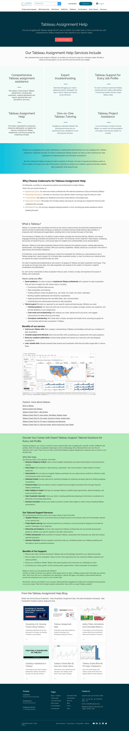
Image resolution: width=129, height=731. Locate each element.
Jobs (68, 708)
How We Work (72, 3)
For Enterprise (55, 708)
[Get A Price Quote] (64, 40)
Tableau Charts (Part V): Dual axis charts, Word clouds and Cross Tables (48, 425)
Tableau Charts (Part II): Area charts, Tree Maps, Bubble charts (45, 415)
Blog (68, 703)
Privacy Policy (71, 723)
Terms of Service (61, 723)
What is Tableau (28, 406)
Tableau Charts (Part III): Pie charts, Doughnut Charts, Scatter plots (46, 418)
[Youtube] (94, 723)
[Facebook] (103, 723)
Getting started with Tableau (32, 409)
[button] (29, 9)
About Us (69, 700)
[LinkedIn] (97, 723)
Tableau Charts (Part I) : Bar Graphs (35, 412)
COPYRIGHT (25, 723)
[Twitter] (106, 723)
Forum (69, 706)
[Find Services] (44, 3)
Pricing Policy (80, 723)
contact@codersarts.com (93, 704)
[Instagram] (100, 723)
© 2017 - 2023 (42, 723)
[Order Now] (85, 3)
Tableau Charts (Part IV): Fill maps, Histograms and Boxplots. (44, 421)
